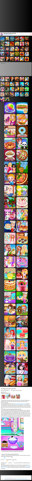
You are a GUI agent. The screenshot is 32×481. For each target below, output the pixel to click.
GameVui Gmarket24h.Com (5, 390)
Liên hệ (23, 477)
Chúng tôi (6, 477)
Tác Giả (26, 477)
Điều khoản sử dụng (18, 477)
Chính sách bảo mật (12, 477)
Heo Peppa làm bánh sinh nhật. (16, 390)
